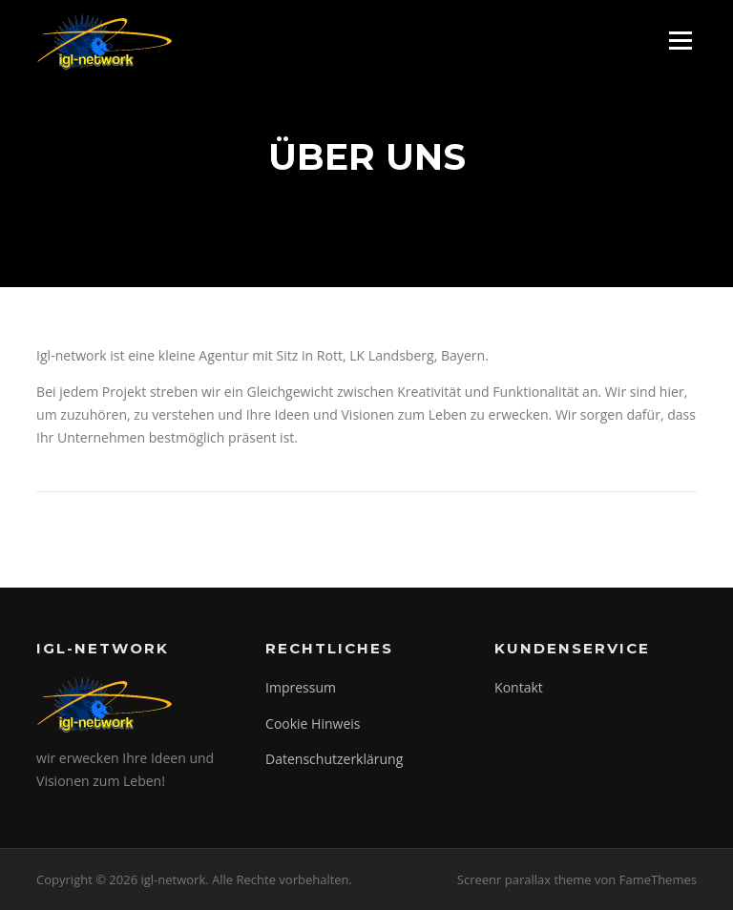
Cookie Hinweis (312, 723)
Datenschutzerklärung (334, 759)
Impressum (300, 687)
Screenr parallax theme (524, 879)
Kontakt (518, 687)
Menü (680, 40)
